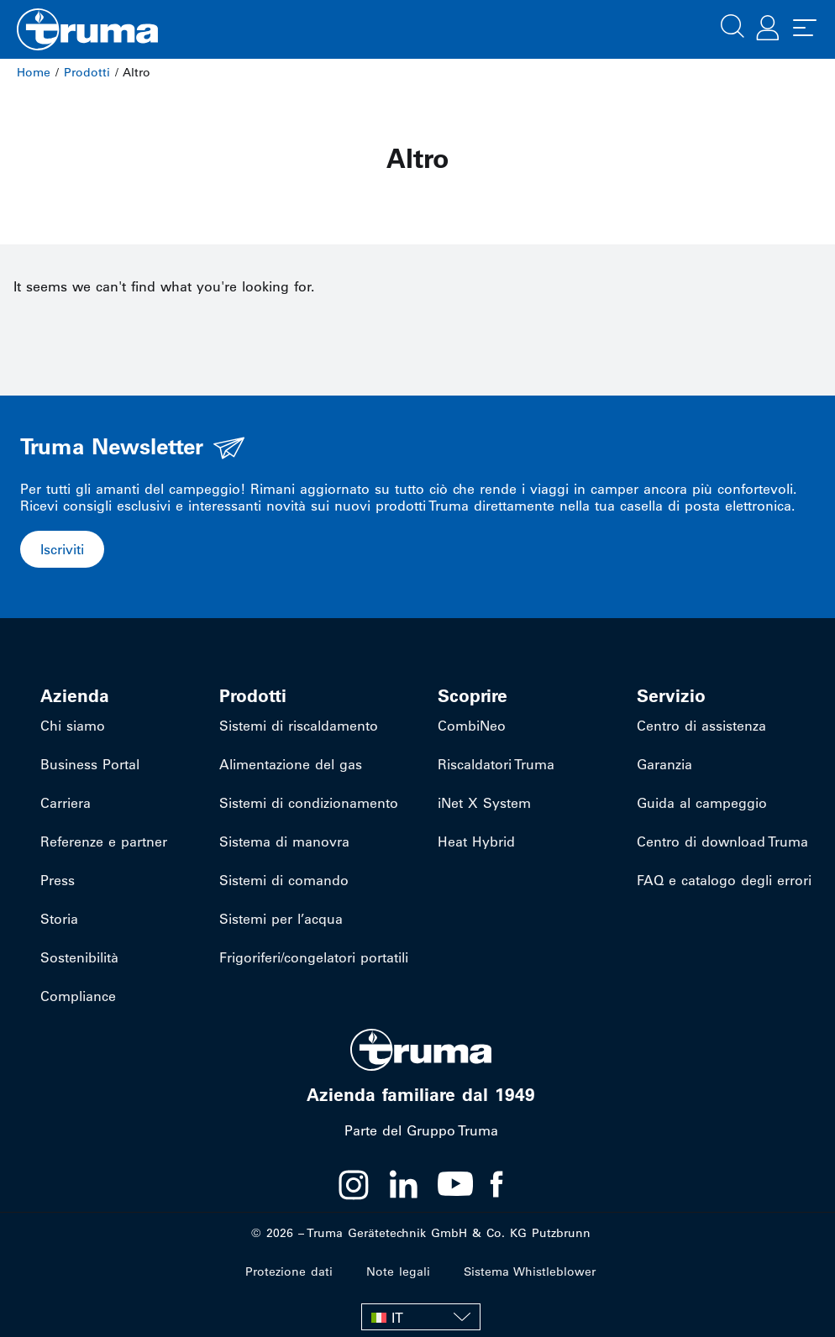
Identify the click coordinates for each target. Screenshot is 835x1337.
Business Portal (89, 764)
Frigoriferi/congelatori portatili (313, 957)
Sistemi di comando (284, 880)
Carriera (65, 802)
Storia (59, 918)
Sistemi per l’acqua (281, 918)
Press (57, 880)
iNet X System (484, 802)
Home (33, 72)
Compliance (78, 996)
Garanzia (664, 764)
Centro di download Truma (722, 841)
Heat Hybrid (476, 841)
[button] (732, 24)
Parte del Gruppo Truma (421, 1130)
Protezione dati (289, 1271)
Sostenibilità (79, 957)
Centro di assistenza (701, 725)
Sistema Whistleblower (530, 1271)
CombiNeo (472, 725)
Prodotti (87, 72)
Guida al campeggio (702, 802)
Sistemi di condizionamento (308, 802)
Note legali (398, 1271)
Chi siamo (72, 725)
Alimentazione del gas (290, 764)
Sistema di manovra (284, 841)
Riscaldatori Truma (496, 764)
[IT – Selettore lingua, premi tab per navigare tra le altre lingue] (421, 1316)
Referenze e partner (103, 841)
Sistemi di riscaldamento (298, 725)
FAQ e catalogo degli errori (724, 880)
